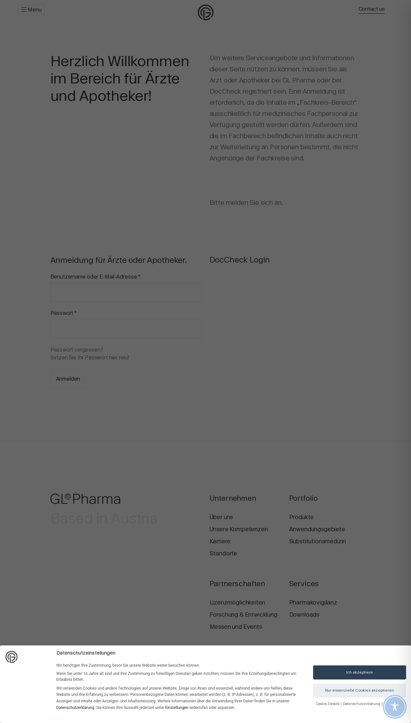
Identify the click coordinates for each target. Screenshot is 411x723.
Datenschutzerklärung (75, 707)
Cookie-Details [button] (328, 704)
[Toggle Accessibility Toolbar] (394, 707)
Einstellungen (176, 707)
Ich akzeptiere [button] (359, 672)
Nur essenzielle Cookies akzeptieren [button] (359, 690)
